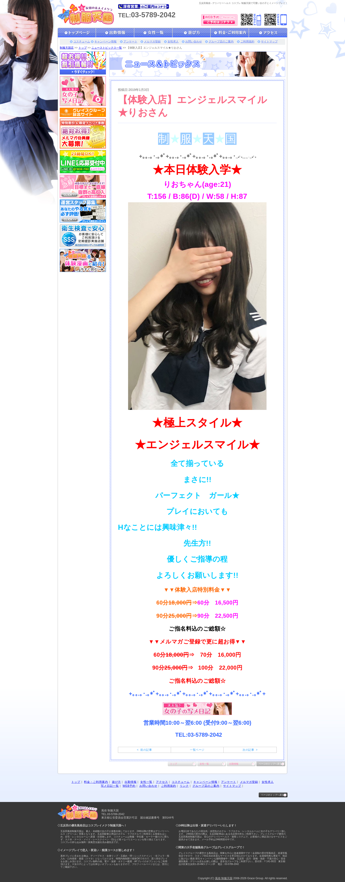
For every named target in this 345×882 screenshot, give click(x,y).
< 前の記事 (144, 749)
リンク (184, 785)
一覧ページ (197, 749)
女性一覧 (204, 764)
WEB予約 (129, 785)
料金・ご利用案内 (96, 782)
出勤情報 (233, 764)
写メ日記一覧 (110, 785)
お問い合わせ (193, 41)
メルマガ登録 (152, 41)
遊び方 (116, 782)
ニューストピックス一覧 (106, 47)
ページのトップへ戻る (270, 764)
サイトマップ (269, 41)
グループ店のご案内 (221, 41)
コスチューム (81, 41)
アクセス (162, 782)
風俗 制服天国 (223, 878)
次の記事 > (250, 749)
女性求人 (173, 41)
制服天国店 (67, 47)
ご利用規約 (247, 41)
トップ (82, 47)
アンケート (130, 41)
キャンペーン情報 (105, 41)
